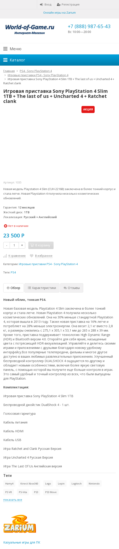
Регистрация (68, 4)
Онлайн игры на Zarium (59, 12)
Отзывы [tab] (72, 288)
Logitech (77, 483)
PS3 (36, 492)
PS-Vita (23, 492)
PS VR (8, 492)
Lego (48, 483)
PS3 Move (51, 492)
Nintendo (94, 483)
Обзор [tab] (13, 288)
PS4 (13, 272)
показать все (12, 500)
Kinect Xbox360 (29, 483)
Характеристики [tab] (42, 288)
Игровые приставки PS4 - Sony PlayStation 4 (48, 264)
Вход (45, 4)
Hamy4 (9, 483)
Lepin (61, 483)
